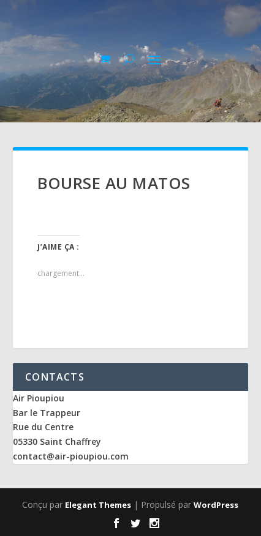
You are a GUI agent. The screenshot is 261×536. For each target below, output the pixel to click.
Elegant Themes (98, 504)
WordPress (216, 504)
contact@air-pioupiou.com (71, 456)
